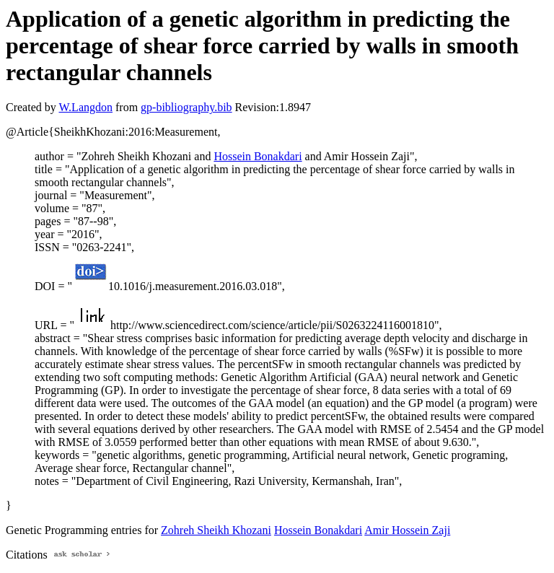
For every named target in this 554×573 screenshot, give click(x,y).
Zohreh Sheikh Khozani (216, 530)
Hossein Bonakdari (258, 156)
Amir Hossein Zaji (407, 530)
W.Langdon (85, 107)
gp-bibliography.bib (186, 107)
